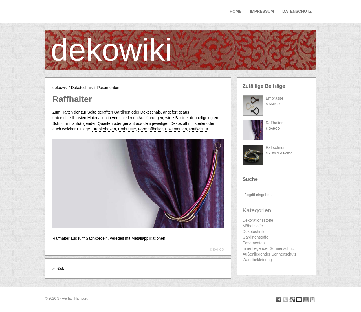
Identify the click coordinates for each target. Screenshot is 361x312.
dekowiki (111, 49)
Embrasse (127, 129)
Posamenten (108, 87)
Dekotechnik (82, 87)
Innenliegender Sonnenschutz (269, 248)
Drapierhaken (104, 129)
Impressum (262, 11)
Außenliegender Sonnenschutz (269, 254)
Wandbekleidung (257, 260)
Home (235, 11)
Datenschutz (297, 11)
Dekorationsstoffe (258, 220)
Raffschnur (198, 129)
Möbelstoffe (253, 226)
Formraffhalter (150, 129)
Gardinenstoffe (255, 237)
